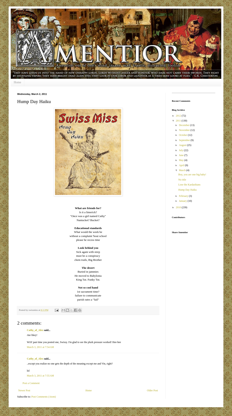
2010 (179, 207)
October (183, 135)
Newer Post (24, 390)
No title (182, 179)
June (181, 155)
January (183, 200)
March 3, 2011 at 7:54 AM (40, 347)
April (182, 165)
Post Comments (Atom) (43, 396)
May (181, 160)
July (181, 150)
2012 (179, 115)
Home (17, 82)
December (184, 125)
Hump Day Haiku (187, 189)
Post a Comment (31, 383)
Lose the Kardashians (189, 184)
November (185, 130)
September (185, 140)
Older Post (152, 390)
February (184, 195)
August (183, 145)
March (182, 170)
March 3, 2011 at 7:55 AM (40, 375)
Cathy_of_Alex (35, 330)
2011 (179, 120)
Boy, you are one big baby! (192, 174)
